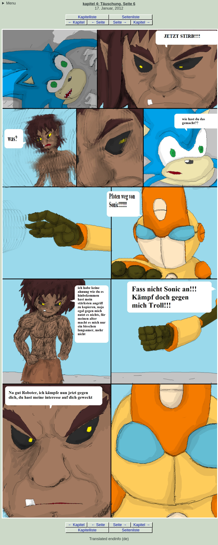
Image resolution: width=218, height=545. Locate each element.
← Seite (98, 22)
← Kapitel (76, 22)
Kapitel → (141, 22)
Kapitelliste (87, 17)
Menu (11, 3)
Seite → (120, 22)
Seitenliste (130, 17)
